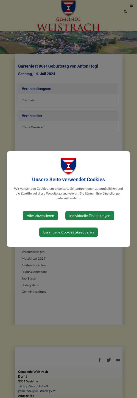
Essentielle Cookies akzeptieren (68, 232)
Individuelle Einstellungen (89, 215)
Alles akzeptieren (40, 215)
